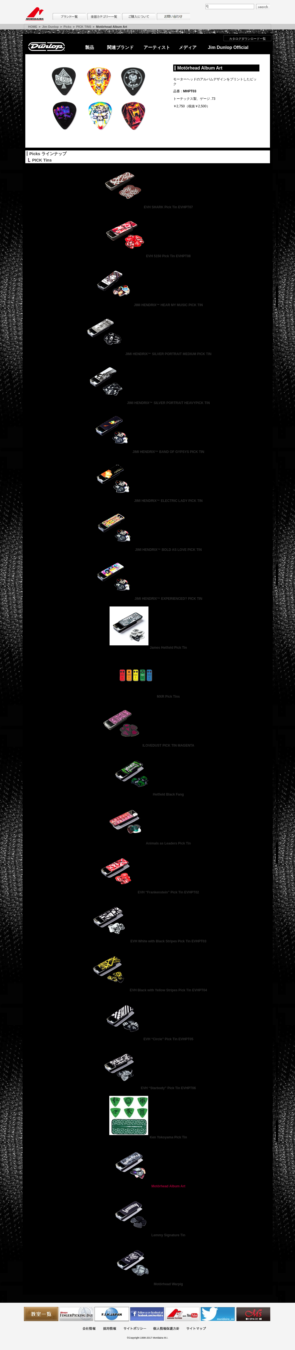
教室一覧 (41, 1314)
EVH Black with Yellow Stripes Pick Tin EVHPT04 (147, 990)
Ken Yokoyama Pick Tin (147, 1137)
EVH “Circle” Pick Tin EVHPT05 (147, 1039)
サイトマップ (196, 1329)
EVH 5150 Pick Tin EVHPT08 (147, 256)
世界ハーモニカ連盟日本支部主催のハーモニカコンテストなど (112, 1314)
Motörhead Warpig (147, 1284)
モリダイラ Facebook (147, 1314)
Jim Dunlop (50, 26)
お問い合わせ (173, 16)
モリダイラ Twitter (217, 1314)
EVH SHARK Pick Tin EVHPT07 (147, 207)
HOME (32, 26)
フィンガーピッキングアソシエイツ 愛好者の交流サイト (76, 1314)
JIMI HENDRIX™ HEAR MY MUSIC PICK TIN (147, 305)
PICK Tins (42, 160)
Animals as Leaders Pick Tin (147, 843)
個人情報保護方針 (166, 1329)
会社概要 (89, 1329)
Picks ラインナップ (47, 153)
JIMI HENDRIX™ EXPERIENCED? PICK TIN (147, 599)
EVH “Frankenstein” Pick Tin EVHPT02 (147, 892)
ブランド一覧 (69, 16)
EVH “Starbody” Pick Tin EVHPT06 (147, 1088)
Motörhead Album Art (147, 1186)
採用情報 (109, 1329)
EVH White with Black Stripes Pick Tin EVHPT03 (147, 941)
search (263, 6)
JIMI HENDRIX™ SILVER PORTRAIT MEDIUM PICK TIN (148, 354)
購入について (138, 16)
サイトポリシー (135, 1329)
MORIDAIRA (34, 14)
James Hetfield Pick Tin (147, 648)
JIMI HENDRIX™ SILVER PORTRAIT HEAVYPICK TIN (147, 403)
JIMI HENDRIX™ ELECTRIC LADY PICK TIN (147, 501)
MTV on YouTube (182, 1314)
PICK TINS (83, 26)
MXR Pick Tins (147, 696)
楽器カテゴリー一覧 (104, 16)
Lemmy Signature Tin (147, 1235)
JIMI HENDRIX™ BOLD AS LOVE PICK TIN (147, 550)
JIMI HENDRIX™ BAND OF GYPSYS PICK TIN (147, 452)
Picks (67, 26)
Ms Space (253, 1314)
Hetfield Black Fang (147, 794)
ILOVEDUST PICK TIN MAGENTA (147, 745)
